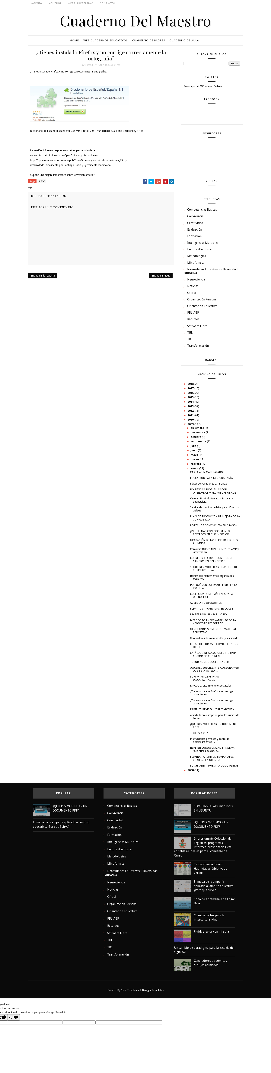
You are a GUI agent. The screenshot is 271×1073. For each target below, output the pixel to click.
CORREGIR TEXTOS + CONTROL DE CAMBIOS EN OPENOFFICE (211, 559)
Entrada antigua (161, 275)
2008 (191, 770)
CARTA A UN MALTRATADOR (207, 472)
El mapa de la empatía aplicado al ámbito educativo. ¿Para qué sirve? (214, 886)
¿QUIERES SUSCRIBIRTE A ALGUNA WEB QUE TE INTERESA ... (214, 669)
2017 (191, 388)
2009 (191, 424)
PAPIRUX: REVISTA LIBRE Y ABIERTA (212, 709)
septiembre (199, 441)
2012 (191, 410)
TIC (118, 65)
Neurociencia (196, 279)
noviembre (198, 432)
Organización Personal (202, 299)
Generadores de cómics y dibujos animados (214, 638)
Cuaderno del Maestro (135, 20)
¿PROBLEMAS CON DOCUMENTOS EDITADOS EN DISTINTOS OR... (210, 533)
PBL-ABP (193, 312)
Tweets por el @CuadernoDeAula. (202, 86)
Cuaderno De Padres (148, 40)
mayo (195, 454)
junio (194, 450)
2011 (191, 415)
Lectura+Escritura (199, 249)
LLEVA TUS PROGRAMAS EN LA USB (211, 608)
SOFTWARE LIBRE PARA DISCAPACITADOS (204, 678)
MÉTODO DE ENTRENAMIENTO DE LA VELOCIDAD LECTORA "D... (213, 622)
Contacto (107, 3)
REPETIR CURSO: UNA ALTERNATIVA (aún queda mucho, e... (212, 749)
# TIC (42, 181)
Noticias (192, 286)
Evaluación (194, 229)
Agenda (37, 3)
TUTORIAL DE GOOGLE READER (209, 661)
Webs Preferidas (81, 3)
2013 (191, 406)
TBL (190, 332)
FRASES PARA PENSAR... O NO (208, 614)
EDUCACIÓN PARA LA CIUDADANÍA (211, 477)
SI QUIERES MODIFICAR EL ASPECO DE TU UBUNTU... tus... (214, 568)
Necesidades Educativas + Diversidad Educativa (210, 271)
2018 (191, 383)
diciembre (198, 427)
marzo (195, 459)
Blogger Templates (153, 990)
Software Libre (197, 326)
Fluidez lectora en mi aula (211, 931)
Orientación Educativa (202, 306)
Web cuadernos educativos (105, 40)
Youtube (55, 3)
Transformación (198, 346)
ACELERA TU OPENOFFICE (206, 602)
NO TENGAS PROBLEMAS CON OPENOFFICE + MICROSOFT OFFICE (213, 491)
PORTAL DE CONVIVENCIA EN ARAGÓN (214, 525)
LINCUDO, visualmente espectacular (210, 685)
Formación (194, 236)
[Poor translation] (14, 1017)
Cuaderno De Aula (184, 40)
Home (74, 40)
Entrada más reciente (43, 275)
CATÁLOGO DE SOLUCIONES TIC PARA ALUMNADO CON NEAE (213, 654)
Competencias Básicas (202, 209)
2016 (191, 392)
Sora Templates (130, 990)
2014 (191, 401)
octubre (196, 436)
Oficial (191, 293)
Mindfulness (195, 262)
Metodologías (196, 256)
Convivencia (195, 216)
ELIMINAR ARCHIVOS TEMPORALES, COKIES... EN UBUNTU (212, 758)
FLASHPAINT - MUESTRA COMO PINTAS (214, 765)
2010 (191, 419)
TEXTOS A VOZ (199, 733)
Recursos (193, 319)
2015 (191, 397)
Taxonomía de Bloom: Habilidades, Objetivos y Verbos (210, 869)
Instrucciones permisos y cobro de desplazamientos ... (209, 740)
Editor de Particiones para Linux (208, 483)
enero (195, 468)
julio (194, 445)
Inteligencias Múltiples (202, 243)
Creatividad (195, 223)
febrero (196, 463)
